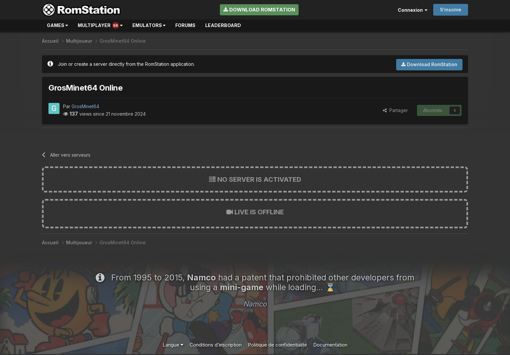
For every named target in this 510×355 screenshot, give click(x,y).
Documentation (330, 345)
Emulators (149, 25)
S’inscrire (450, 9)
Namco (255, 304)
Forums (185, 25)
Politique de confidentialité (277, 345)
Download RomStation (259, 10)
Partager (395, 110)
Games (57, 25)
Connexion (412, 10)
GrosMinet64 (85, 106)
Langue (173, 345)
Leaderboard (223, 25)
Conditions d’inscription (216, 345)
